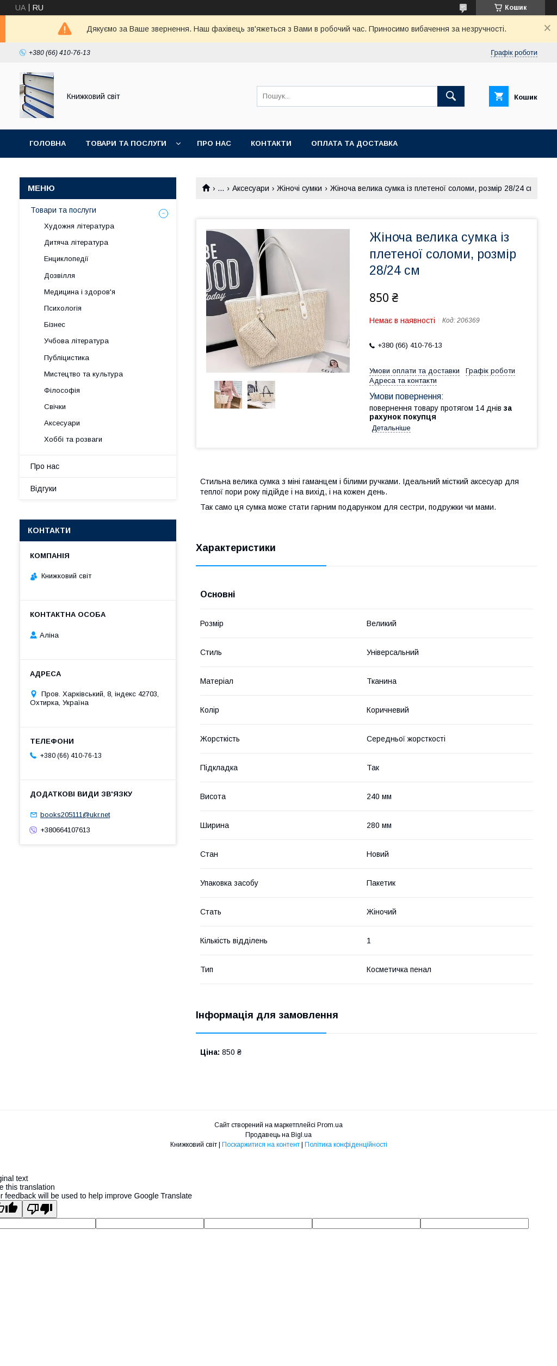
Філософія (62, 390)
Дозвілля (59, 275)
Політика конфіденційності (346, 1144)
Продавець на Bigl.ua (278, 1135)
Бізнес (54, 324)
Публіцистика (66, 358)
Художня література (79, 226)
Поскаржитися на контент (261, 1144)
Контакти (271, 143)
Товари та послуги (125, 143)
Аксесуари (250, 188)
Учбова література (76, 341)
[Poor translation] (39, 1209)
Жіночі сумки (299, 188)
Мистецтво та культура (83, 374)
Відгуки (43, 488)
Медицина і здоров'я (79, 292)
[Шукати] (451, 96)
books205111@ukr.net (75, 815)
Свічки (55, 407)
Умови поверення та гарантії (90, 172)
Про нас (214, 143)
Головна (47, 143)
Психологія (63, 308)
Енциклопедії (66, 259)
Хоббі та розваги (73, 439)
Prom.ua (330, 1125)
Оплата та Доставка (354, 143)
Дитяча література (76, 242)
